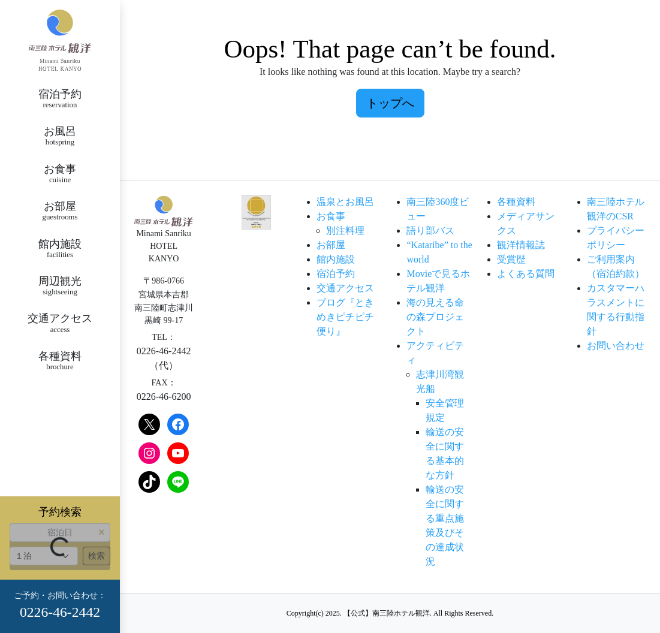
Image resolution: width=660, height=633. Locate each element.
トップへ (390, 103)
